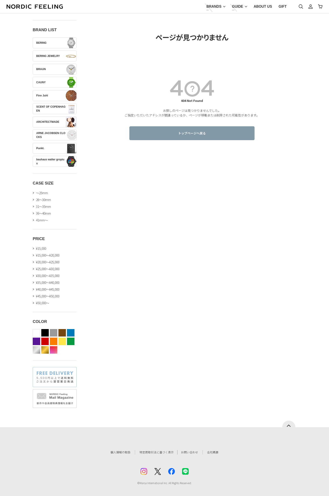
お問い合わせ (192, 452)
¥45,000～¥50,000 (47, 296)
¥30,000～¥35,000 (47, 275)
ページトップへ (288, 424)
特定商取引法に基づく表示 (155, 452)
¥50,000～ (42, 303)
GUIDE (237, 6)
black (45, 333)
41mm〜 (42, 220)
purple (36, 341)
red (45, 341)
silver (36, 350)
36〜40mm (43, 213)
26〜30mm (43, 199)
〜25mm (42, 193)
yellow (62, 341)
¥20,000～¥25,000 (47, 262)
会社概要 (216, 452)
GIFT (283, 6)
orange (53, 341)
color (53, 350)
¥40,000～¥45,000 (47, 289)
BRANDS (213, 6)
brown (62, 333)
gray (53, 333)
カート (320, 6)
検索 (301, 6)
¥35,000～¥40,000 (47, 282)
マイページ (310, 6)
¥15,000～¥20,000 (47, 255)
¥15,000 (41, 248)
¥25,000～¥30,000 (47, 269)
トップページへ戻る (192, 133)
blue (70, 333)
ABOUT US (263, 6)
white (36, 333)
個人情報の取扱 (117, 452)
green (70, 341)
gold (45, 350)
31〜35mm (43, 206)
